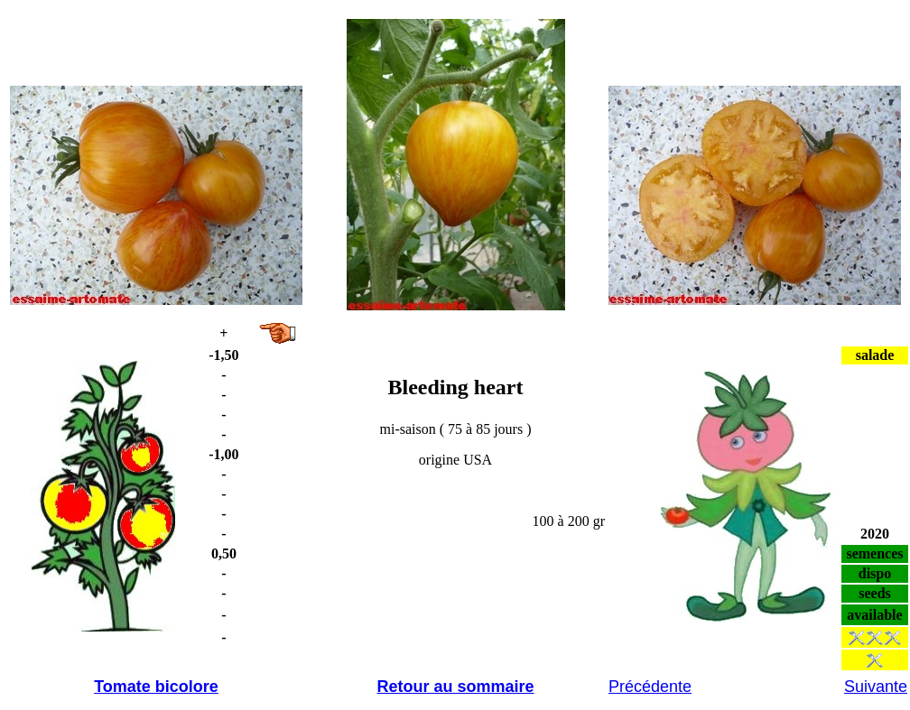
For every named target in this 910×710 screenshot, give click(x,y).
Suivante (875, 687)
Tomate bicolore (156, 687)
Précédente (650, 687)
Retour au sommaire (455, 687)
